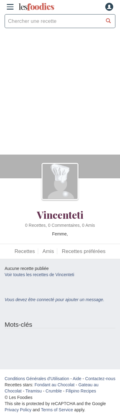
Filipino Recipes (81, 390)
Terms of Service (57, 409)
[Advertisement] (60, 94)
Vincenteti (60, 214)
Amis (48, 251)
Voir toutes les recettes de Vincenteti (39, 274)
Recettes (24, 251)
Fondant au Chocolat (54, 384)
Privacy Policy (18, 409)
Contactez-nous (100, 378)
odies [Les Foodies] (36, 7)
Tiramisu (33, 390)
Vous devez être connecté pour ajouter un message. (54, 299)
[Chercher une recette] (108, 21)
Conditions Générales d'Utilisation (37, 378)
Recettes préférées (84, 251)
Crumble (54, 390)
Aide (77, 378)
